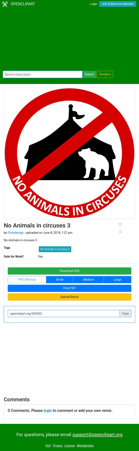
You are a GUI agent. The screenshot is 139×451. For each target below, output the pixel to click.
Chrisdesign (15, 232)
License (69, 445)
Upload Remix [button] (69, 297)
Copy (125, 313)
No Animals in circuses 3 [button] (55, 249)
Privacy (58, 445)
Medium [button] (88, 279)
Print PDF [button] (69, 288)
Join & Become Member (118, 4)
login (48, 410)
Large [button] (117, 279)
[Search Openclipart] (42, 74)
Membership (85, 445)
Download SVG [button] (69, 271)
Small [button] (59, 279)
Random (105, 74)
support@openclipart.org (97, 434)
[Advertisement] (69, 39)
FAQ (48, 445)
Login (93, 4)
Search (89, 74)
